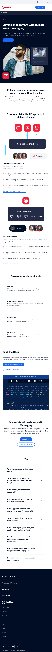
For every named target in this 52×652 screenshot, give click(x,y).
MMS (39, 239)
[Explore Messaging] (26, 445)
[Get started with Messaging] (12, 369)
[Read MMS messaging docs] (13, 364)
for (37, 239)
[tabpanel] (26, 396)
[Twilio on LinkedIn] (13, 646)
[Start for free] (40, 7)
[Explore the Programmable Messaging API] (14, 192)
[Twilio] (6, 7)
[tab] (11, 381)
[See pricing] (26, 439)
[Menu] (48, 7)
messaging (33, 239)
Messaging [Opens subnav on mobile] (4, 12)
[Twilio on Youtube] (17, 646)
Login (48, 2)
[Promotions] (26, 288)
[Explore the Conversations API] (11, 263)
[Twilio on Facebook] (3, 646)
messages (12, 168)
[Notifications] (26, 334)
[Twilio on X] (8, 646)
